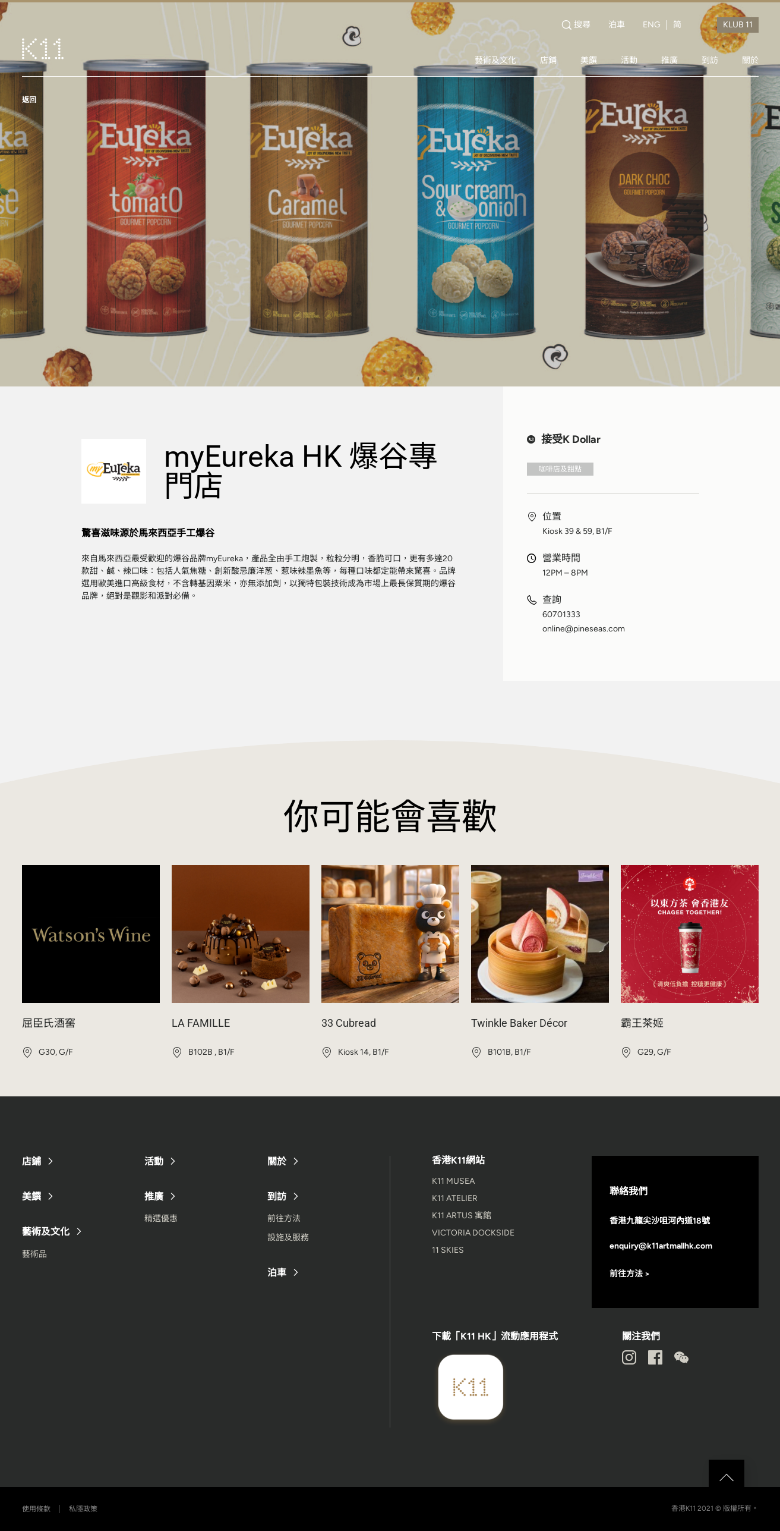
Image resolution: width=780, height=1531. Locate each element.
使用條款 (36, 1509)
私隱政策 (83, 1509)
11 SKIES (448, 1250)
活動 (629, 60)
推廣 (669, 60)
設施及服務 (288, 1238)
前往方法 (284, 1219)
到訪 (710, 60)
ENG (652, 25)
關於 (750, 60)
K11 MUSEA (453, 1181)
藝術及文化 (495, 60)
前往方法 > (630, 1274)
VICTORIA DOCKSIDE (473, 1233)
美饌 (588, 60)
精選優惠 (161, 1219)
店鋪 (548, 60)
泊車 (616, 25)
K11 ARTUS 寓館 (461, 1216)
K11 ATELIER (455, 1198)
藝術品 (34, 1254)
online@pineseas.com (583, 629)
